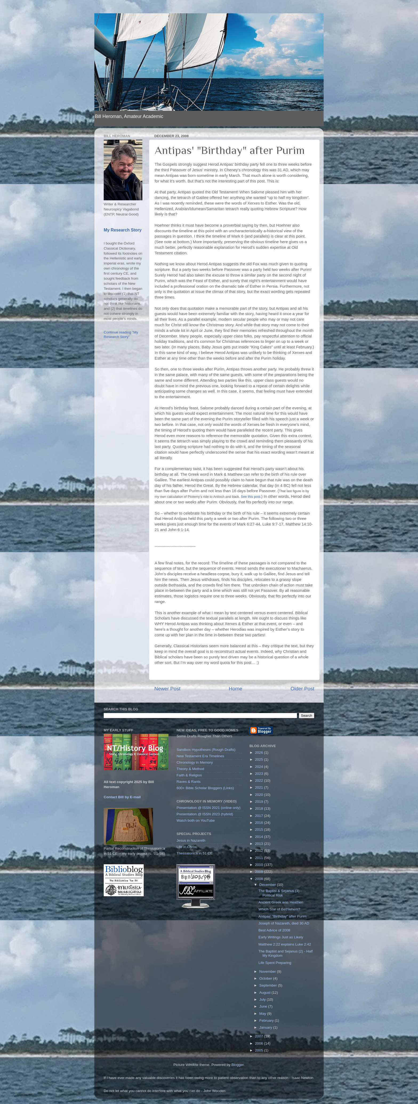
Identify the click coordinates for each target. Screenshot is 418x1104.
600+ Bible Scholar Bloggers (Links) (205, 788)
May (263, 1014)
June (263, 1006)
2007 (259, 1036)
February (267, 1020)
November (268, 971)
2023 (259, 774)
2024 (259, 767)
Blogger (237, 1065)
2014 (259, 837)
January (266, 1027)
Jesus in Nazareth (190, 840)
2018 (259, 808)
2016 (259, 823)
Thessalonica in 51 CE (194, 853)
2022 (259, 781)
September (268, 985)
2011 (259, 858)
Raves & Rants (188, 782)
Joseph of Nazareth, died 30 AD (283, 923)
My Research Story (123, 230)
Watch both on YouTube (195, 820)
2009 (259, 872)
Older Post (302, 688)
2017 (259, 816)
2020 (259, 795)
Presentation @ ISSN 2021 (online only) (208, 808)
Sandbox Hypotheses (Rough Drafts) (205, 750)
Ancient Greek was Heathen (280, 902)
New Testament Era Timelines (200, 756)
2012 (259, 851)
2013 (259, 844)
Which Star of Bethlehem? (279, 909)
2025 (259, 759)
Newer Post (167, 688)
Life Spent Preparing (274, 963)
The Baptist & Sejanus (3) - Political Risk (280, 893)
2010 (259, 865)
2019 (259, 802)
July (263, 999)
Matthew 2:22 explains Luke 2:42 (284, 944)
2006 (259, 1043)
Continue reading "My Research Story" (121, 334)
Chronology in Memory (194, 762)
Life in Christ (186, 847)
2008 (259, 879)
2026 (259, 753)
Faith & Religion (189, 775)
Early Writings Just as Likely (280, 937)
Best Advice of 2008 (274, 930)
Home (235, 688)
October (266, 978)
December (268, 885)
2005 (259, 1050)
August (265, 993)
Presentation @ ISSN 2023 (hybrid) (204, 814)
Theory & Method (190, 769)
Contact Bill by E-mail (122, 797)
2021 (259, 787)
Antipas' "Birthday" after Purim (282, 916)
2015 (259, 830)
